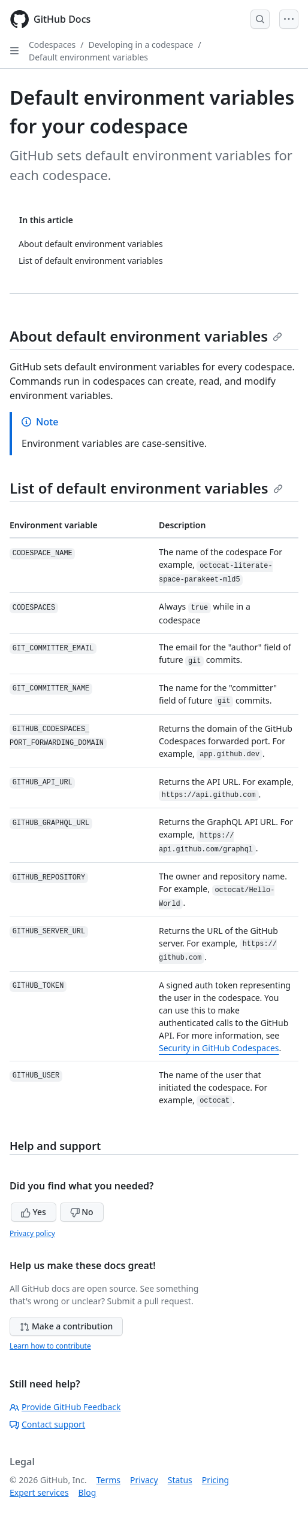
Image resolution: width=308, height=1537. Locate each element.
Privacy (144, 1480)
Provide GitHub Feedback (65, 1407)
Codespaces (52, 44)
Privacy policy (32, 1233)
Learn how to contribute (50, 1346)
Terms (108, 1480)
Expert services (39, 1492)
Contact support (47, 1424)
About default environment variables (146, 336)
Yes (33, 1212)
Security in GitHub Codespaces (219, 1048)
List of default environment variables (146, 488)
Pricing (215, 1480)
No (81, 1212)
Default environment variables (88, 57)
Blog (87, 1492)
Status (180, 1480)
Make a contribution (66, 1326)
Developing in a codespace (141, 44)
